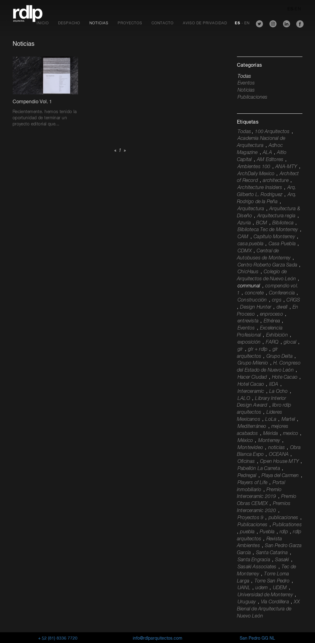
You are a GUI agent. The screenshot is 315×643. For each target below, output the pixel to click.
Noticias (98, 23)
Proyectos (130, 23)
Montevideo (250, 447)
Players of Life (252, 482)
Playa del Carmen (280, 475)
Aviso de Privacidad (205, 23)
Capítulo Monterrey (274, 237)
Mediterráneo (252, 426)
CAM (243, 237)
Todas (244, 76)
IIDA (273, 384)
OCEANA (279, 454)
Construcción (252, 300)
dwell (282, 307)
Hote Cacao (284, 377)
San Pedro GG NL (257, 638)
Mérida (270, 433)
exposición (249, 342)
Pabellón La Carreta (259, 468)
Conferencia (282, 293)
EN (298, 9)
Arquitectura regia (276, 216)
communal (249, 286)
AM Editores (270, 159)
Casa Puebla (282, 244)
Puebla (267, 532)
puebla (247, 532)
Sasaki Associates (257, 567)
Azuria (244, 223)
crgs (277, 300)
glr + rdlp (257, 349)
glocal (290, 342)
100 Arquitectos (272, 131)
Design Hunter (255, 307)
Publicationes (287, 525)
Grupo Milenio (253, 363)
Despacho (69, 23)
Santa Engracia (254, 560)
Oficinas (246, 461)
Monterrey (269, 440)
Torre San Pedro (272, 581)
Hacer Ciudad (252, 377)
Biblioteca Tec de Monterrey (268, 229)
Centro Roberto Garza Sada (267, 265)
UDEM (280, 588)
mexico (290, 433)
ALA (267, 152)
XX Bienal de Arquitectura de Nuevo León (268, 609)
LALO (244, 398)
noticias (276, 447)
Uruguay (247, 602)
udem (261, 588)
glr (240, 349)
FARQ (272, 342)
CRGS (293, 300)
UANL (244, 588)
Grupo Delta (279, 356)
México (245, 440)
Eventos (246, 83)
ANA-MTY (286, 166)
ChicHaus (248, 272)
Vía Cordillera (275, 602)
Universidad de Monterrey (265, 595)
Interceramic (251, 391)
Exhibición (277, 335)
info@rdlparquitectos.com (157, 638)
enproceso (271, 314)
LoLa (270, 419)
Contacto (163, 23)
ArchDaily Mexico (256, 174)
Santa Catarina (272, 552)
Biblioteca (282, 223)
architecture (275, 180)
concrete (254, 293)
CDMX (245, 251)
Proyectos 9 (250, 517)
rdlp (284, 532)
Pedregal (247, 475)
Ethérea (272, 321)
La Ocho (278, 391)
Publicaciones (253, 97)
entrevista (248, 321)
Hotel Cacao (251, 384)
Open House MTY (279, 461)
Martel (288, 419)
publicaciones (283, 517)
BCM (261, 223)
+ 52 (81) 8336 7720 (57, 638)
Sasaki (282, 560)
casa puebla (250, 244)
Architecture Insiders (260, 187)
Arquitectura (251, 209)
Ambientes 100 (254, 166)
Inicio (43, 23)
